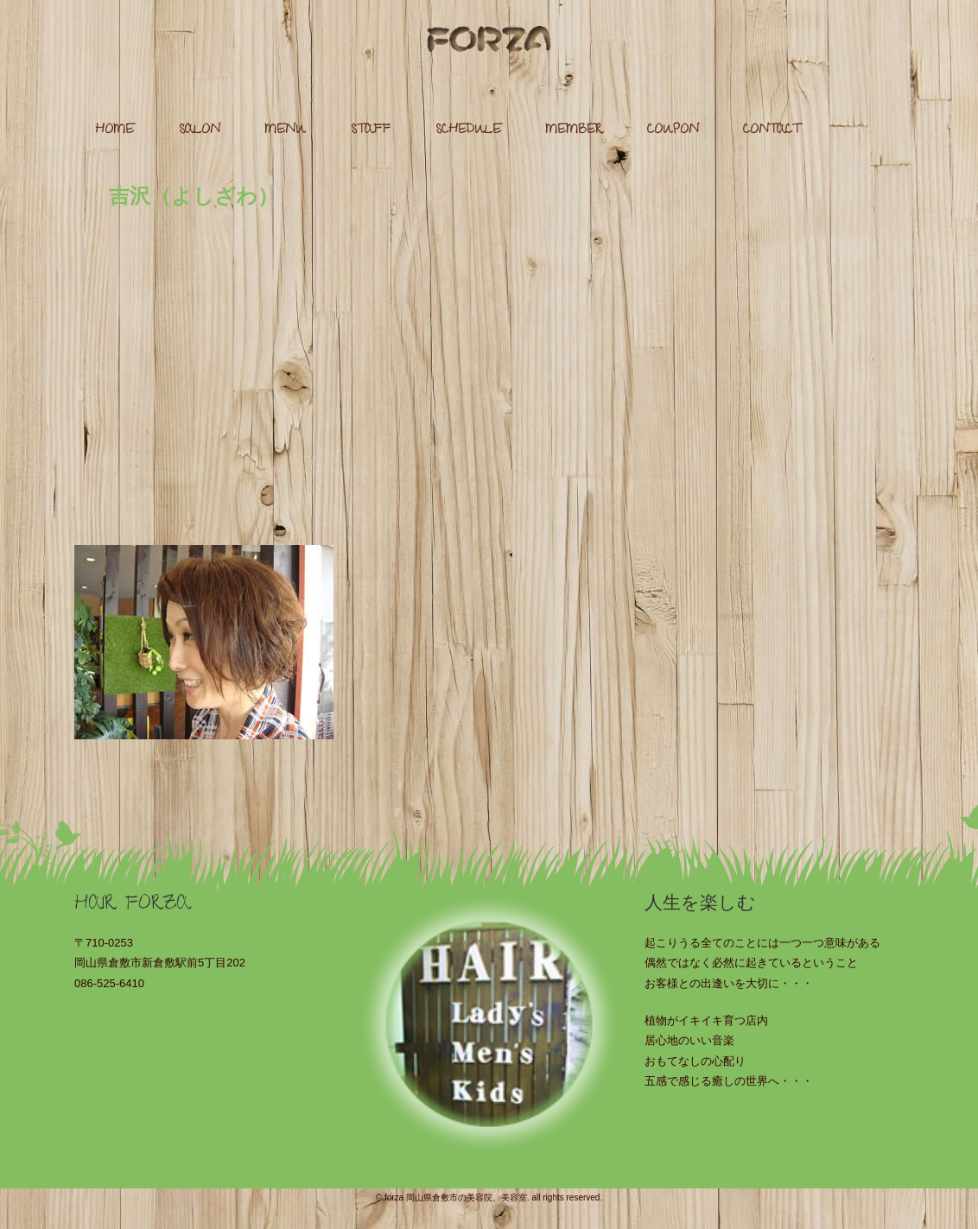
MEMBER (573, 131)
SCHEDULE (468, 131)
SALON (199, 131)
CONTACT (771, 131)
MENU (285, 131)
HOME (114, 131)
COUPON (673, 131)
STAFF (371, 131)
